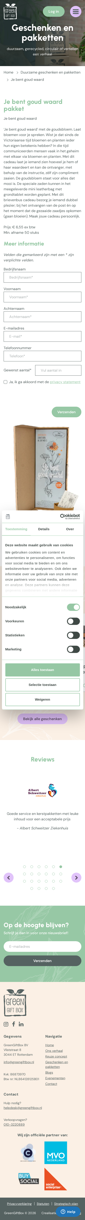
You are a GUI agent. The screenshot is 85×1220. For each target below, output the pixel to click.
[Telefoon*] (42, 356)
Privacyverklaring (19, 1204)
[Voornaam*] (42, 297)
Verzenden (66, 412)
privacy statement (65, 382)
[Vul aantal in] (58, 370)
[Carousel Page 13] (24, 881)
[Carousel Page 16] (46, 881)
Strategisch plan (66, 1204)
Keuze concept (56, 1056)
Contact (51, 1084)
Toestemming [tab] (16, 529)
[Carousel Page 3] (39, 866)
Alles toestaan (42, 670)
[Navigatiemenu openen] (75, 11)
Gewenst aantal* (18, 370)
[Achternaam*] (42, 316)
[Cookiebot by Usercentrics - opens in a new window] (60, 517)
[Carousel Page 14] (31, 881)
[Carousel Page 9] (39, 874)
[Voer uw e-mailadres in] (42, 946)
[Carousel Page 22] (53, 888)
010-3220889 (14, 1124)
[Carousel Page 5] (53, 866)
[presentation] (38, 406)
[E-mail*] (42, 336)
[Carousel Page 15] (39, 881)
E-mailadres (14, 328)
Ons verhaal (54, 1051)
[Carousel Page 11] (53, 874)
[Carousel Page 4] (46, 866)
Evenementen (55, 1078)
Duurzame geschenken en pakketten (50, 72)
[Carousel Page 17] (53, 881)
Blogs (49, 1072)
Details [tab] (43, 529)
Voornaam (12, 288)
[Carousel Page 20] (39, 888)
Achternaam (14, 308)
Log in (54, 11)
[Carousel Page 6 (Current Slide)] (60, 866)
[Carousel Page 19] (31, 888)
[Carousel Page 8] (31, 874)
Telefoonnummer (18, 348)
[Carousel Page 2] (31, 866)
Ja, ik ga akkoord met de (44, 382)
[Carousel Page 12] (60, 874)
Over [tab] (70, 529)
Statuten (43, 1204)
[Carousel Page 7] (24, 874)
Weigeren (42, 699)
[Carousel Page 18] (60, 881)
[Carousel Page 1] (24, 866)
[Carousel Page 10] (46, 874)
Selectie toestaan (42, 685)
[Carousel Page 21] (46, 888)
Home (8, 72)
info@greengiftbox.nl (19, 1062)
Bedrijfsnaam (15, 269)
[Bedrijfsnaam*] (42, 277)
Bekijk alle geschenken (42, 718)
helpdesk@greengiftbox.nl (23, 1108)
